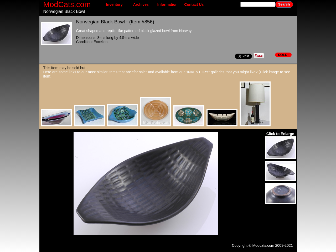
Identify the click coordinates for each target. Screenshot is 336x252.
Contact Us (194, 4)
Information (167, 4)
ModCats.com (67, 4)
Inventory (114, 4)
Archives (141, 4)
